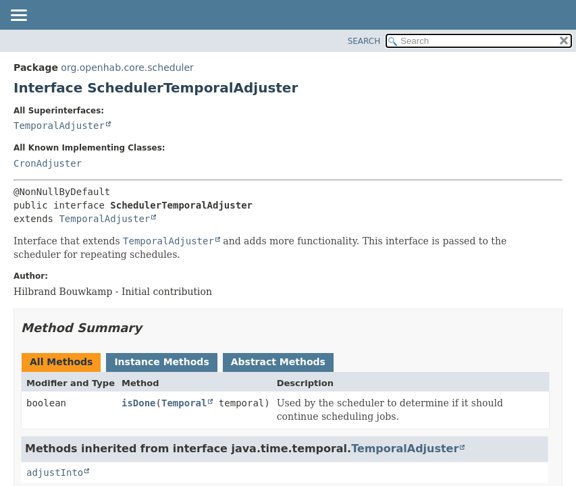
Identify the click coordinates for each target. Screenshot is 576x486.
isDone (139, 403)
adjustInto (54, 472)
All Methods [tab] (61, 361)
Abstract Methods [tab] (278, 361)
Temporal (184, 403)
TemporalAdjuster (59, 125)
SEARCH (364, 41)
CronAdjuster (48, 163)
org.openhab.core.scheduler (127, 67)
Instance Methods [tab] (161, 361)
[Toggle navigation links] (18, 16)
